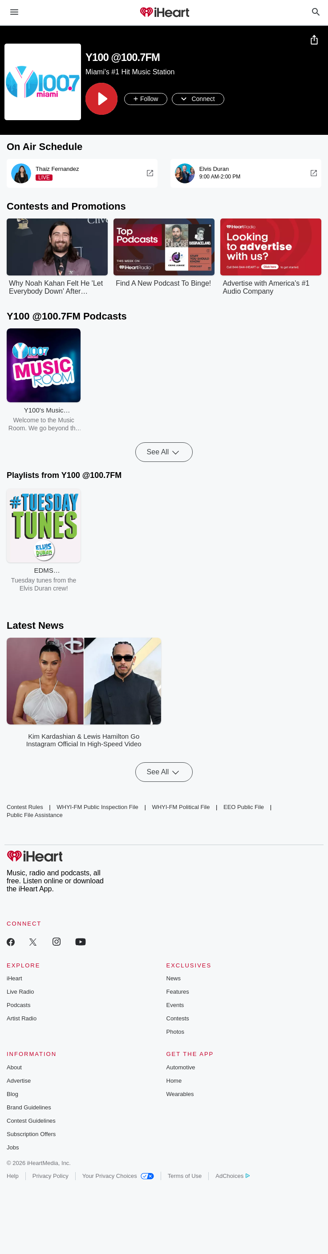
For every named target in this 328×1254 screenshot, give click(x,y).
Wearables (180, 1094)
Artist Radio (21, 1018)
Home (174, 1081)
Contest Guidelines (31, 1121)
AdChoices (232, 1176)
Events (175, 1005)
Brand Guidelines (29, 1107)
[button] (101, 99)
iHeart (14, 978)
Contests (177, 1018)
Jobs (13, 1148)
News (173, 978)
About (14, 1067)
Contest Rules (25, 807)
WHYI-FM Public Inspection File (97, 807)
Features (177, 992)
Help (13, 1176)
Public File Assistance (35, 815)
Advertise (19, 1081)
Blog (12, 1094)
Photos (175, 1032)
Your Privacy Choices (118, 1176)
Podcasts (18, 1005)
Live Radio (20, 992)
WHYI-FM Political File (181, 807)
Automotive (180, 1067)
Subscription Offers (31, 1134)
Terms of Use (185, 1176)
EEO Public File (243, 807)
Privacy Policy (50, 1176)
